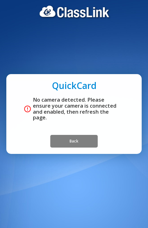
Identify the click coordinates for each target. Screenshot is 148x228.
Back (74, 153)
